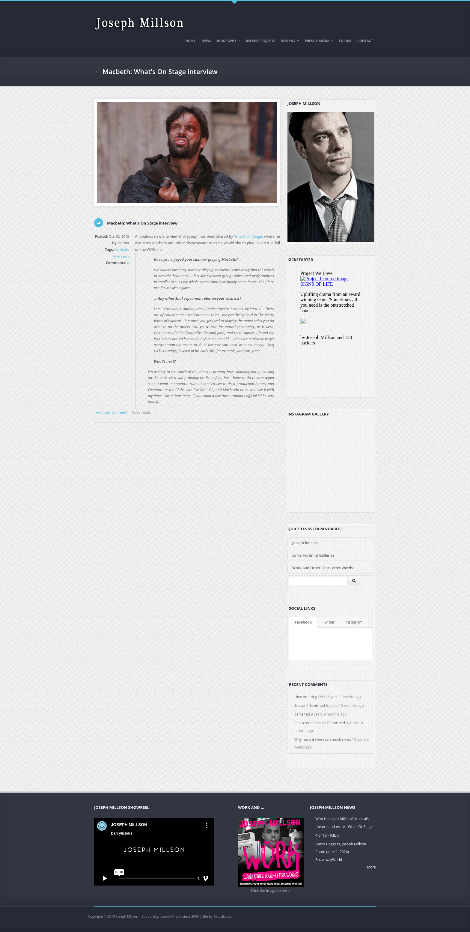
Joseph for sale (305, 542)
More (371, 867)
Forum (345, 40)
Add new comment (111, 412)
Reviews (288, 41)
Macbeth (121, 249)
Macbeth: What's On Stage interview (160, 71)
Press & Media (318, 41)
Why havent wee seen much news (322, 739)
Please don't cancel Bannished (319, 722)
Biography (227, 41)
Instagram (354, 622)
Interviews (121, 256)
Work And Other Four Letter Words (322, 567)
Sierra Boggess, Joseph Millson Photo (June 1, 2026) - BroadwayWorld (340, 851)
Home (191, 40)
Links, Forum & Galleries (313, 555)
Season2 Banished (309, 705)
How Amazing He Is (310, 696)
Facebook (303, 622)
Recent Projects (260, 40)
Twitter (329, 622)
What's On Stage (248, 236)
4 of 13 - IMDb (327, 835)
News (206, 40)
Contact (365, 40)
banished (302, 714)
